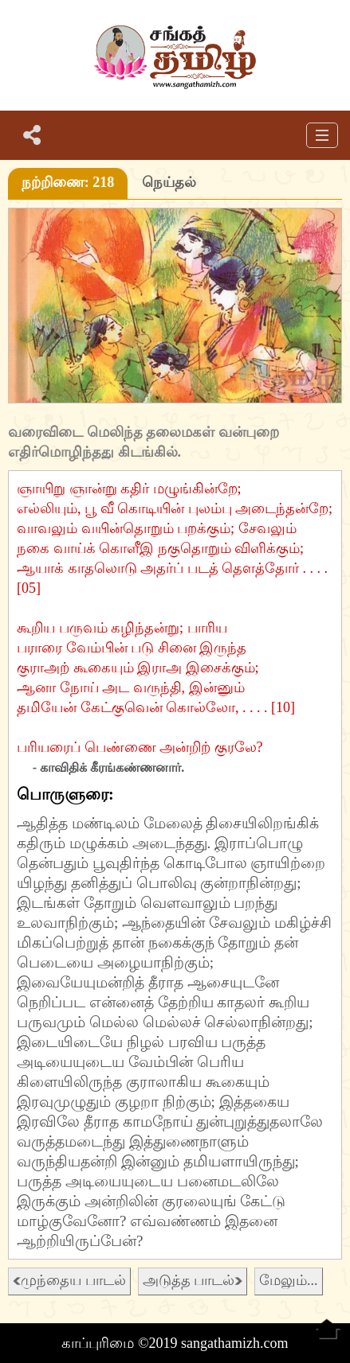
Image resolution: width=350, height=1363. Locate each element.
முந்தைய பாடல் (69, 1280)
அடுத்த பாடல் (193, 1280)
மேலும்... (288, 1280)
